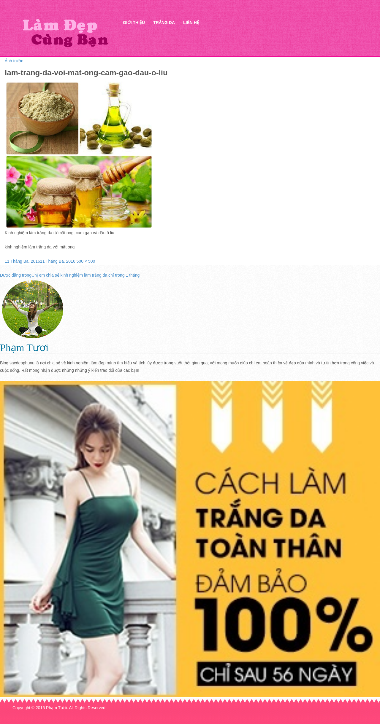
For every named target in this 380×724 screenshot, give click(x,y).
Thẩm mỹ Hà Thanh (65, 32)
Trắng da (164, 22)
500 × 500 (86, 261)
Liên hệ (191, 22)
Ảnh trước (14, 60)
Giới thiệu (134, 22)
